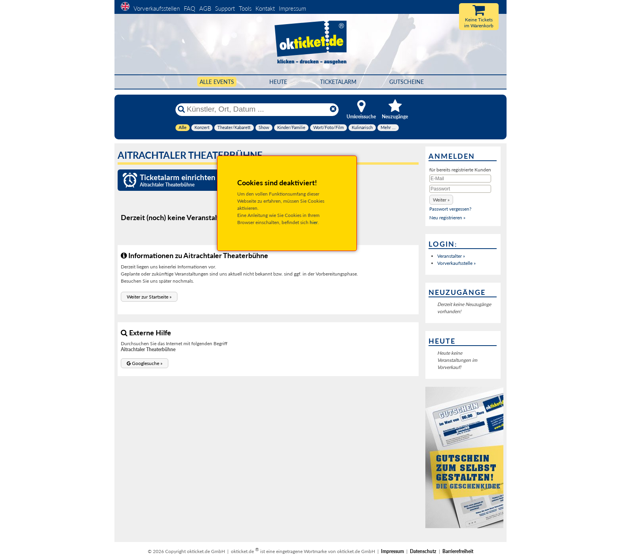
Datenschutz (423, 551)
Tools (245, 8)
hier (314, 222)
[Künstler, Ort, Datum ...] (256, 109)
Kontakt (265, 8)
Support (225, 8)
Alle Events (217, 81)
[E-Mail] (460, 179)
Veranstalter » (451, 256)
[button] (149, 297)
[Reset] (333, 109)
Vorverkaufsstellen (156, 8)
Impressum (292, 8)
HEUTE (278, 81)
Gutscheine (406, 81)
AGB (205, 8)
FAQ (189, 8)
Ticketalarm (338, 81)
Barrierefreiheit (457, 551)
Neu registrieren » (447, 218)
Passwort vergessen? (450, 209)
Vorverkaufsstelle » (456, 263)
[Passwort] (460, 189)
